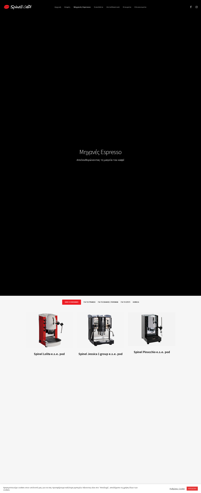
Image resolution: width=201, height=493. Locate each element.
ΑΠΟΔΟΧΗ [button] (192, 488)
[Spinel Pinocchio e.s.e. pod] (151, 329)
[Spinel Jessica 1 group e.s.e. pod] (100, 330)
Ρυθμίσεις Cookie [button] (177, 488)
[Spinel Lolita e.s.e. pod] (49, 330)
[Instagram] (195, 7)
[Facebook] (189, 7)
